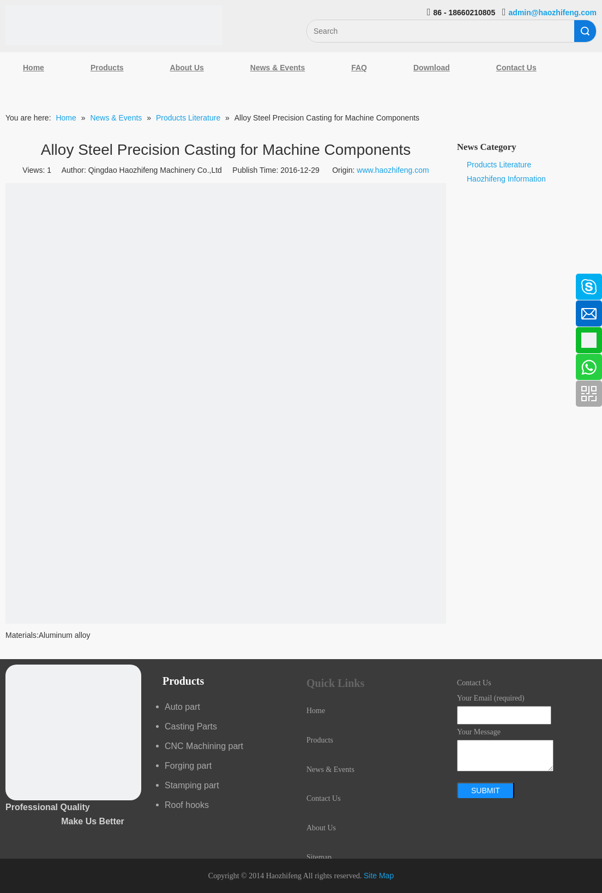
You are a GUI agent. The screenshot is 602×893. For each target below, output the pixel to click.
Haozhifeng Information (506, 178)
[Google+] (14, 339)
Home (33, 67)
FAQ (359, 67)
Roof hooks (187, 805)
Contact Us (516, 67)
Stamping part (192, 785)
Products (107, 67)
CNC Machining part (204, 746)
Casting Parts (191, 726)
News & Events (277, 67)
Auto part (182, 706)
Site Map (379, 875)
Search (585, 31)
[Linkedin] (14, 310)
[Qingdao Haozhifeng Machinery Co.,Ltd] (113, 25)
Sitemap (319, 857)
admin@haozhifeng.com (553, 12)
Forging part (188, 765)
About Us (187, 67)
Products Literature (499, 164)
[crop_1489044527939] (73, 732)
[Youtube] (14, 368)
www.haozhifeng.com (393, 170)
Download (431, 67)
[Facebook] (14, 281)
